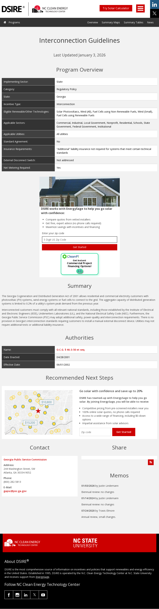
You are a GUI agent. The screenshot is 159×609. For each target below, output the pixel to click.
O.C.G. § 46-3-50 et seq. (71, 349)
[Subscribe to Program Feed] (151, 462)
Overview (92, 22)
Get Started (123, 432)
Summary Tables (133, 22)
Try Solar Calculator (116, 8)
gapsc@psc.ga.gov (15, 491)
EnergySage (42, 577)
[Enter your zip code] (95, 432)
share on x (154, 13)
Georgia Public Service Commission (25, 459)
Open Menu (140, 8)
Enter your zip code (53, 233)
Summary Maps (111, 22)
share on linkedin (154, 4)
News (150, 22)
